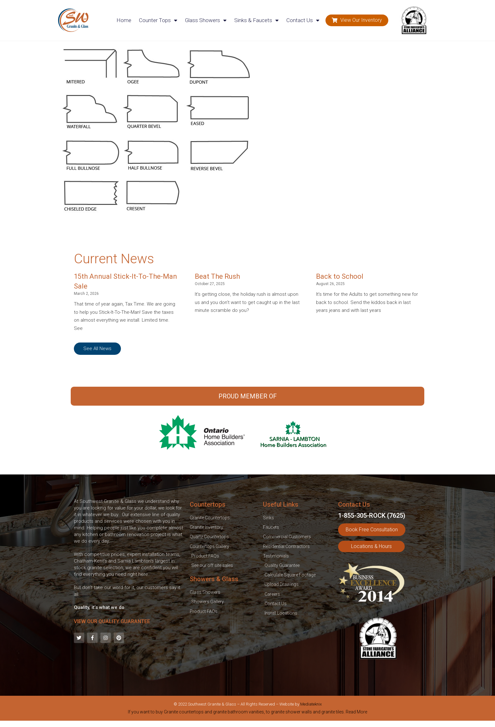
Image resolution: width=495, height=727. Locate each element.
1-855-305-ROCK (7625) (371, 515)
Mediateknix (311, 704)
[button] (356, 20)
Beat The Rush (217, 276)
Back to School (339, 276)
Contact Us (302, 20)
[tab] (247, 713)
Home (123, 20)
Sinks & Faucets (256, 20)
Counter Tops (158, 20)
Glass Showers (206, 20)
